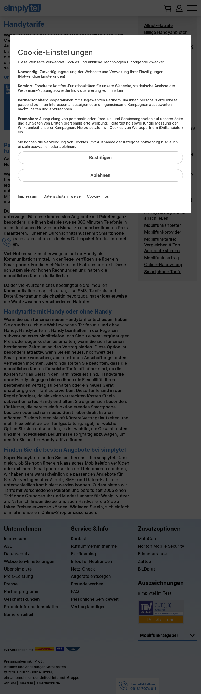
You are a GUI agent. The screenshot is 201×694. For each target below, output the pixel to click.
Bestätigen (100, 157)
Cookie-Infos (98, 196)
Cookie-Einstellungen (55, 52)
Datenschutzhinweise (62, 196)
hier (164, 142)
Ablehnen (100, 175)
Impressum (27, 196)
